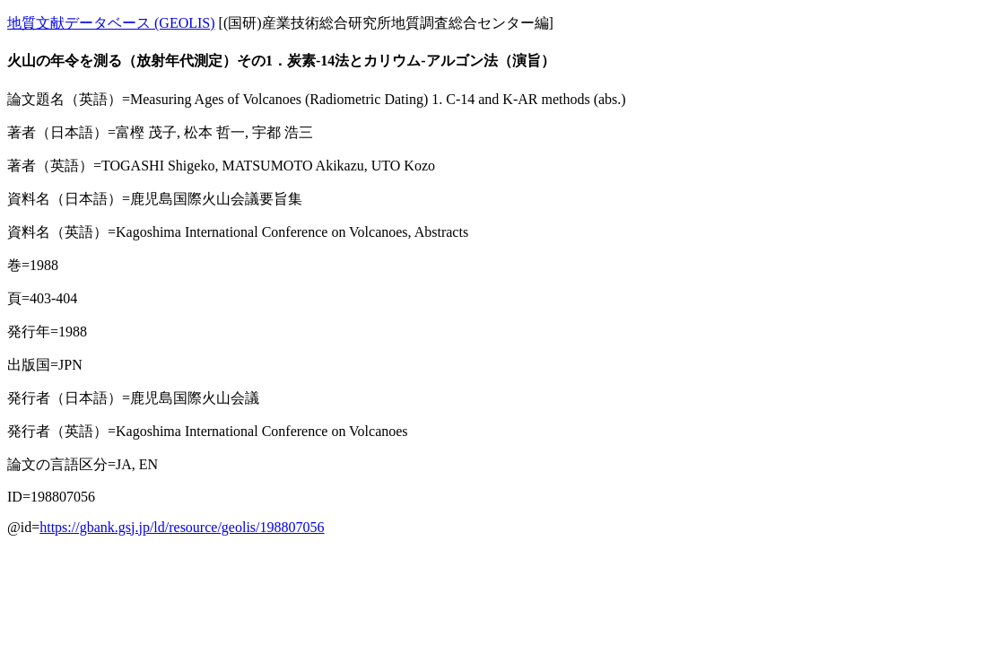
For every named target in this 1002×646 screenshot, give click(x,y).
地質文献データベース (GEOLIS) (111, 23)
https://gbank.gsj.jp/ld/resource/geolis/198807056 (181, 527)
